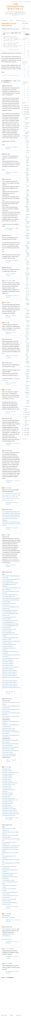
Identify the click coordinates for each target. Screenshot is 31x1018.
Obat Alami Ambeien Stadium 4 (9, 675)
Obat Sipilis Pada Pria (7, 801)
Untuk (3, 511)
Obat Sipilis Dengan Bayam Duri (10, 800)
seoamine (6, 487)
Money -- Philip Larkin (27, 247)
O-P (24, 52)
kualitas (6, 523)
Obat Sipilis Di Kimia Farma (8, 815)
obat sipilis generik (6, 788)
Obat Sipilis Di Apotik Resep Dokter (10, 813)
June (26, 408)
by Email (20, 1)
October (27, 126)
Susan (5, 302)
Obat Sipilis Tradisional (7, 793)
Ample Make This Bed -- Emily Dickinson (27, 177)
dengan (7, 516)
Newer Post (4, 20)
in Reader (28, 1)
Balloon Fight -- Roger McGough (27, 201)
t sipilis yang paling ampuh (8, 789)
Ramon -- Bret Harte (27, 337)
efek (19, 523)
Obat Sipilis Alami (6, 796)
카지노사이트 (7, 948)
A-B (24, 43)
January (27, 424)
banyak (9, 518)
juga (3, 518)
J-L (24, 72)
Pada (18, 511)
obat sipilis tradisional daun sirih (9, 782)
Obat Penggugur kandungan (9, 929)
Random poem (25, 28)
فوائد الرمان (5, 493)
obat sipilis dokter (6, 786)
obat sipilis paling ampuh (8, 774)
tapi (19, 516)
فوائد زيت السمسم (15, 495)
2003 (25, 114)
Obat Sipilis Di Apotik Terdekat (9, 810)
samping (4, 525)
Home (11, 20)
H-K (24, 47)
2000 (25, 432)
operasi (13, 516)
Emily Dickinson (14, 49)
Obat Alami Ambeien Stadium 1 (9, 672)
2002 (25, 428)
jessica (5, 534)
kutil (3, 522)
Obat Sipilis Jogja (6, 769)
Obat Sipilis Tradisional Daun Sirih (10, 772)
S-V (24, 76)
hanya (18, 513)
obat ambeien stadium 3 (8, 661)
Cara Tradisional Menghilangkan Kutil (11, 579)
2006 (25, 107)
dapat (3, 515)
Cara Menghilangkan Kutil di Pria (10, 610)
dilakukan (7, 515)
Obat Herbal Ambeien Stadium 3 (10, 680)
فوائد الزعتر (16, 498)
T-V (24, 56)
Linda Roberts (15, 29)
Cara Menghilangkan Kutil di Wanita (10, 624)
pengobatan (17, 515)
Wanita (8, 513)
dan (5, 513)
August (27, 135)
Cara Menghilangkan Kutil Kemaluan (11, 598)
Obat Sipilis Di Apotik (7, 794)
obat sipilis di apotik (7, 775)
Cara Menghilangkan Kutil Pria (9, 612)
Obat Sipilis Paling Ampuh (8, 798)
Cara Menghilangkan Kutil (8, 596)
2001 (25, 430)
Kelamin (15, 511)
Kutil (12, 511)
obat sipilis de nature (7, 770)
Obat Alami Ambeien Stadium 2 (9, 673)
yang (9, 523)
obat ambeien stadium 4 (8, 668)
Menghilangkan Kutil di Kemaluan (10, 847)
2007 (25, 105)
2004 (25, 112)
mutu (18, 522)
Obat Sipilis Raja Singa (7, 803)
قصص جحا (11, 498)
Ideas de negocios (8, 280)
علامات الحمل (5, 498)
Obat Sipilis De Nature (7, 806)
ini (13, 513)
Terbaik (6, 522)
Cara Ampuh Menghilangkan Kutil (10, 594)
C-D (28, 43)
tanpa (16, 523)
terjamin (13, 523)
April (26, 414)
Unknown (6, 389)
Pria (3, 513)
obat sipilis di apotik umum (8, 784)
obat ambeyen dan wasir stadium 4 (10, 667)
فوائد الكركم (5, 496)
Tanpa (11, 513)
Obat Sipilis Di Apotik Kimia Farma (10, 812)
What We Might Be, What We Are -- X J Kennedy (27, 279)
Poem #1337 (6, 32)
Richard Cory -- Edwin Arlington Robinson (27, 378)
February (27, 420)
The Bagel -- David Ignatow (27, 254)
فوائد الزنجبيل (11, 493)
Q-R (28, 52)
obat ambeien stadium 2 (8, 665)
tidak (16, 513)
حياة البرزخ (4, 500)
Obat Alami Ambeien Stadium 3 (9, 670)
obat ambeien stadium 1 (8, 663)
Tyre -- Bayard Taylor (27, 221)
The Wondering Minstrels (15, 6)
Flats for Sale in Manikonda (8, 917)
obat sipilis (4, 791)
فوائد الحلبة (17, 493)
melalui (11, 515)
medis (3, 516)
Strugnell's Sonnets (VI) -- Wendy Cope (27, 322)
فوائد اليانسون (11, 496)
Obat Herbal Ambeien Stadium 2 (10, 684)
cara (10, 516)
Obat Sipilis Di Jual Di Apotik (9, 808)
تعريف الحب (10, 500)
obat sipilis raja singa (7, 777)
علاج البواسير (8, 495)
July (26, 406)
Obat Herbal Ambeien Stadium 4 (10, 686)
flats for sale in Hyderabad (12, 559)
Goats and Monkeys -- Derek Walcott (27, 359)
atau (17, 516)
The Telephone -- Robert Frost (27, 312)
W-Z (28, 56)
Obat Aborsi (11, 934)
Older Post (18, 20)
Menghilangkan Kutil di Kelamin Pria (10, 845)
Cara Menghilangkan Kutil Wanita (10, 620)
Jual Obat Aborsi (6, 935)
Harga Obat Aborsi (6, 939)
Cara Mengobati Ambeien (8, 880)
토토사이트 (6, 963)
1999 (25, 434)
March (26, 416)
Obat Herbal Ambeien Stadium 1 (10, 682)
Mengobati (7, 511)
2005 (25, 109)
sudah (6, 518)
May (26, 412)
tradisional (4, 520)
